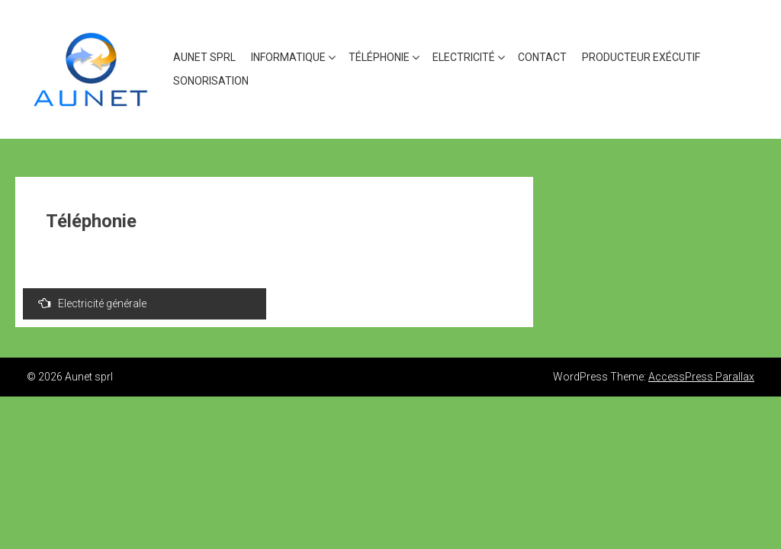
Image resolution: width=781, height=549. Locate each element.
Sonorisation (211, 81)
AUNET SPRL (204, 57)
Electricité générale (92, 303)
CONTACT (542, 57)
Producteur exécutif (641, 57)
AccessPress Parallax (701, 377)
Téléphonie (379, 57)
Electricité (463, 57)
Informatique (288, 57)
